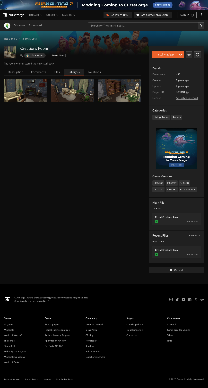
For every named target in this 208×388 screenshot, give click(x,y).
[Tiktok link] (177, 299)
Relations (94, 72)
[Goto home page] (14, 15)
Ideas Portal (91, 330)
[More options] (201, 15)
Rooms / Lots (29, 38)
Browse (36, 15)
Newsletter (91, 341)
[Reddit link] (202, 299)
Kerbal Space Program (15, 352)
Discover (19, 25)
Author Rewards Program (57, 335)
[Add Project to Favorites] (189, 54)
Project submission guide (57, 330)
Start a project (52, 324)
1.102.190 (171, 189)
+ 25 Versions (187, 189)
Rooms (177, 117)
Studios (69, 15)
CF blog (89, 335)
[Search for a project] (143, 26)
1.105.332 (158, 183)
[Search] (201, 25)
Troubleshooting (134, 330)
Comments (38, 72)
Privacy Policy (31, 380)
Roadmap (90, 346)
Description (15, 72)
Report (176, 270)
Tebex (170, 335)
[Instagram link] (171, 299)
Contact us (131, 335)
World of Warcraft (13, 335)
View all (195, 235)
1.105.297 (171, 183)
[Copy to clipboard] (187, 92)
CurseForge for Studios (178, 330)
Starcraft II (9, 346)
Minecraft (9, 330)
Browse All (35, 25)
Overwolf (171, 324)
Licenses (47, 380)
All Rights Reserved (187, 98)
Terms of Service (11, 380)
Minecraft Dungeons (14, 357)
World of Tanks (11, 362)
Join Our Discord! (94, 324)
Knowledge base (134, 324)
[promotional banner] (104, 5)
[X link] (196, 299)
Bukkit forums (93, 352)
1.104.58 (184, 183)
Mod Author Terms (65, 380)
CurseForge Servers (95, 357)
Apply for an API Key (55, 341)
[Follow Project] (197, 54)
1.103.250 (158, 189)
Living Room (161, 117)
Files (57, 72)
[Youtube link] (183, 299)
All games (8, 324)
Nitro (169, 341)
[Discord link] (190, 299)
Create (52, 15)
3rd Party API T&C (54, 346)
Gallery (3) (74, 72)
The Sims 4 (10, 38)
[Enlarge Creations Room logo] (10, 52)
